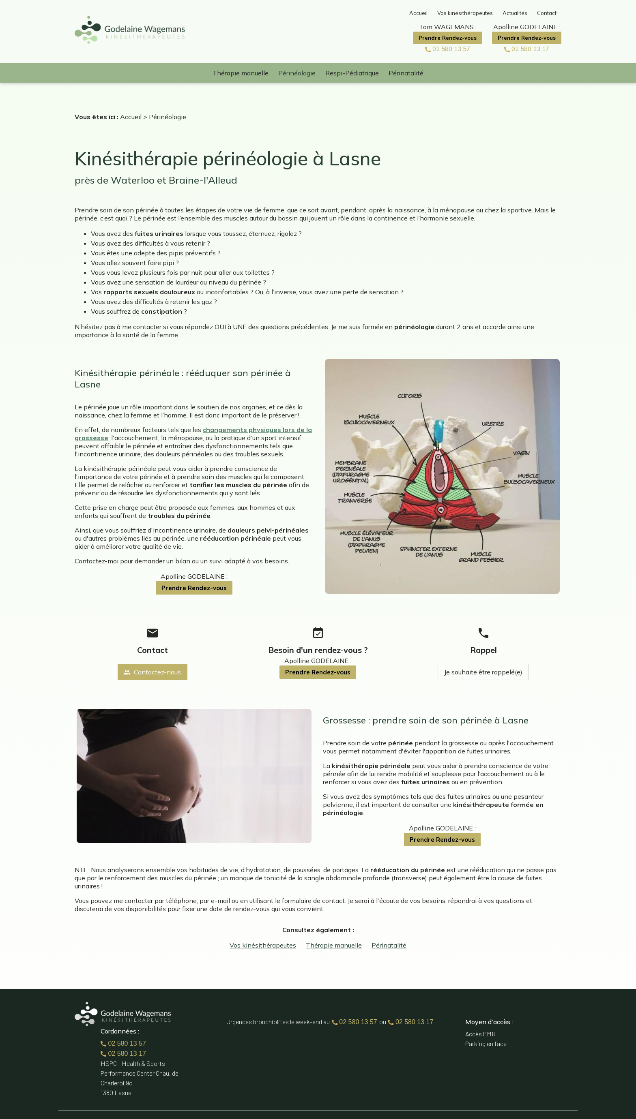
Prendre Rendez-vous (448, 37)
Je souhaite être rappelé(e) (483, 659)
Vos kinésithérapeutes (465, 13)
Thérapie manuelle (241, 73)
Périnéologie (297, 73)
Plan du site (483, 1108)
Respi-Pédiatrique (352, 73)
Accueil (418, 13)
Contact (546, 13)
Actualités (515, 13)
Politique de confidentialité (424, 1108)
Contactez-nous (152, 659)
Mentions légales (357, 1108)
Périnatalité (406, 73)
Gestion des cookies (535, 1108)
